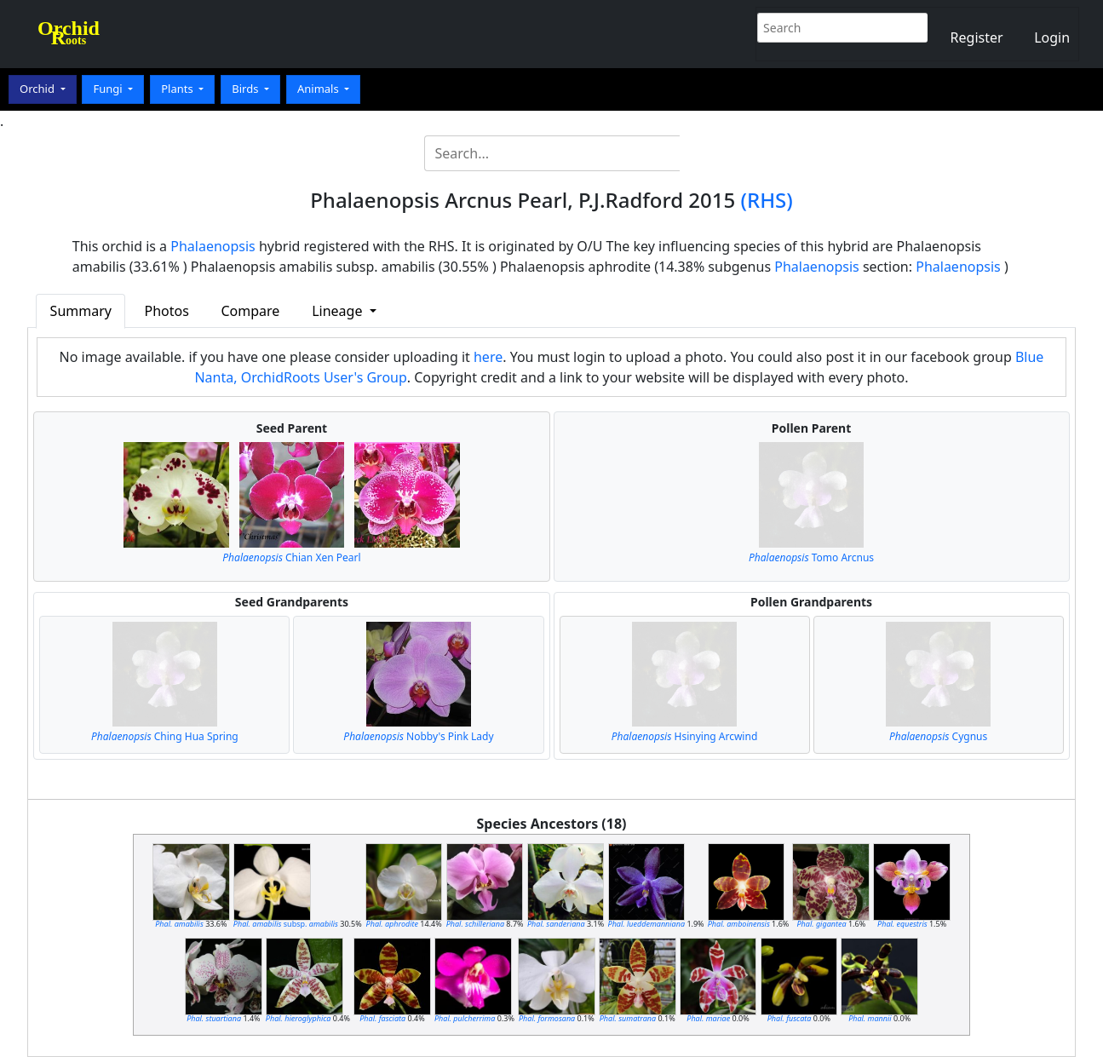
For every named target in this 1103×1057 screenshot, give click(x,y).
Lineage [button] (338, 311)
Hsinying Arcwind (684, 736)
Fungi (109, 88)
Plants (178, 88)
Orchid (38, 88)
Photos (166, 311)
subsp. (285, 923)
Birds (246, 88)
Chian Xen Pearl (291, 557)
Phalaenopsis (213, 246)
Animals (319, 88)
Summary (81, 311)
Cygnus (938, 736)
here (488, 357)
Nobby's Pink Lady (418, 736)
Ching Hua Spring (164, 736)
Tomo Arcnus (811, 557)
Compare (250, 311)
